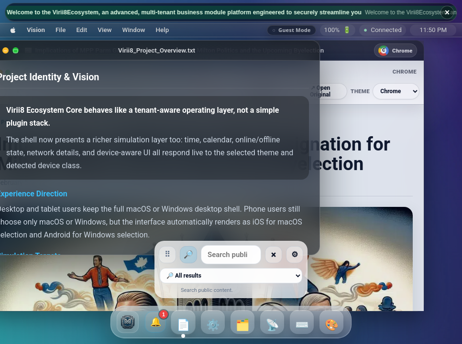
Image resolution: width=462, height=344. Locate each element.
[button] (13, 30)
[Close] (14, 50)
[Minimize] (24, 50)
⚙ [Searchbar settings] (371, 254)
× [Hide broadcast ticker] (447, 12)
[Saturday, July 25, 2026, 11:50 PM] (433, 30)
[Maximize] (34, 50)
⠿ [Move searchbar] (91, 254)
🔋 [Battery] (338, 29)
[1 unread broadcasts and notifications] (155, 322)
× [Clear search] (350, 254)
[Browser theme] (414, 91)
